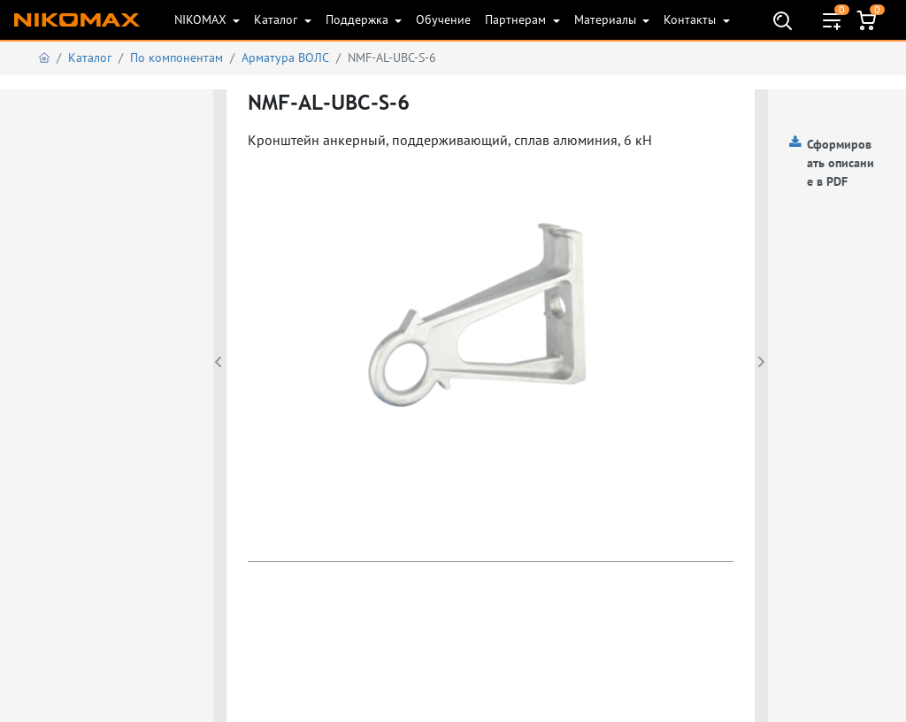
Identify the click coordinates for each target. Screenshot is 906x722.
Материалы (607, 19)
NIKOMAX (202, 19)
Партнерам (517, 19)
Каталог (277, 19)
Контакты (691, 19)
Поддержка (359, 19)
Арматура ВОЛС (285, 57)
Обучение (443, 19)
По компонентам (176, 57)
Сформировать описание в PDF (840, 162)
